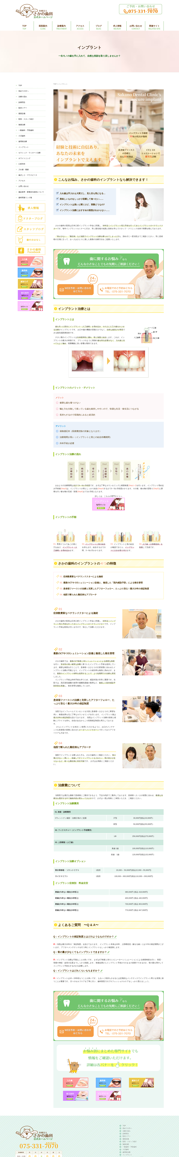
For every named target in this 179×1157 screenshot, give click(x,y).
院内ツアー (22, 108)
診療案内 (61, 26)
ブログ (98, 26)
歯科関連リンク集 (25, 198)
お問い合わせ (135, 26)
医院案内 (43, 26)
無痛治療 (21, 125)
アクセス (80, 26)
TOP (24, 26)
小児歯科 (21, 136)
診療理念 (21, 102)
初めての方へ (23, 91)
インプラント (23, 147)
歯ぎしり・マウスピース (27, 175)
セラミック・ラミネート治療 (29, 153)
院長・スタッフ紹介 (26, 119)
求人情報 (117, 26)
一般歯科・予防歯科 (26, 130)
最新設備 (21, 113)
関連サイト (154, 26)
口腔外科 (21, 164)
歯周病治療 (22, 141)
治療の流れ (22, 97)
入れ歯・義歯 (23, 169)
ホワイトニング (24, 158)
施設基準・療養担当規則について (31, 192)
